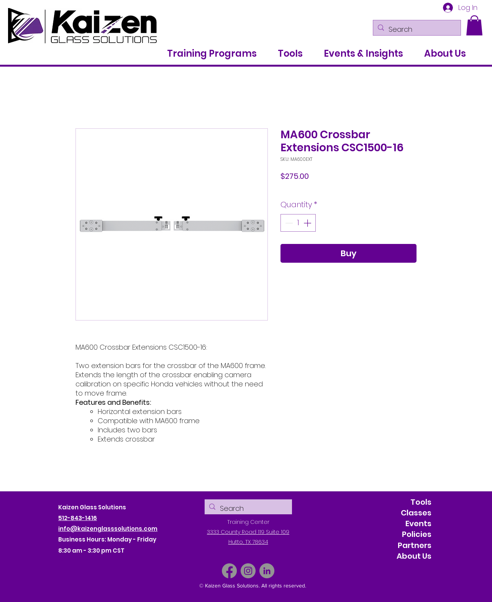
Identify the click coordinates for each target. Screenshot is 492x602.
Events (418, 523)
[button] (474, 25)
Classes (416, 512)
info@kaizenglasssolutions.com (107, 529)
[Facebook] (229, 570)
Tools (420, 502)
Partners (414, 545)
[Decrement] (288, 222)
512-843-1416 (77, 518)
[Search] (416, 29)
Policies (416, 534)
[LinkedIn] (266, 570)
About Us (414, 556)
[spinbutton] (298, 222)
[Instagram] (248, 570)
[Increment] (308, 222)
